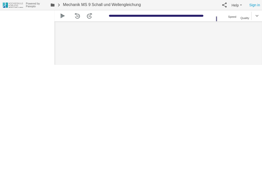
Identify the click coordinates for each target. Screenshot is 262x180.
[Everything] (13, 4)
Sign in (254, 5)
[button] (224, 5)
